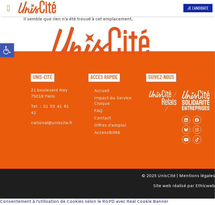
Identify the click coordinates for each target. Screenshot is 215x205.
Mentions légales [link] (197, 176)
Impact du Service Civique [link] (113, 101)
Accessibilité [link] (107, 133)
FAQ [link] (98, 111)
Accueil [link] (101, 91)
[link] (7, 50)
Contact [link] (102, 118)
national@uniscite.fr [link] (52, 123)
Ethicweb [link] (205, 186)
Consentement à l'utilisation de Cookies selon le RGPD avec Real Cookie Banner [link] (84, 201)
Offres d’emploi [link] (110, 125)
